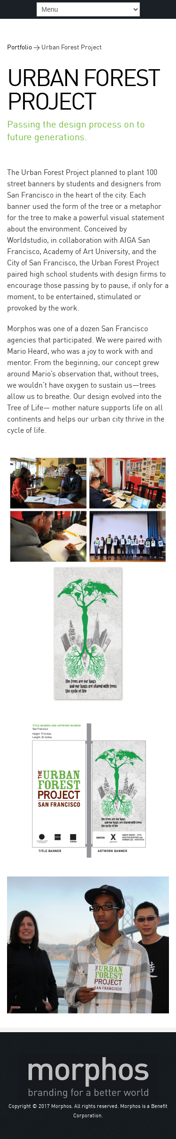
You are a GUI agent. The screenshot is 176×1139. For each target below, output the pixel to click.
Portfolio (19, 47)
